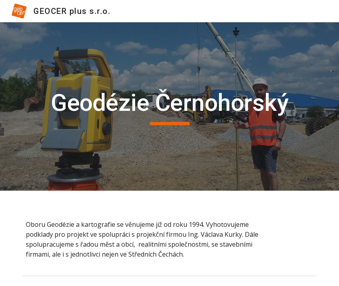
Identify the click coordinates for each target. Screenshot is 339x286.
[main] (169, 106)
